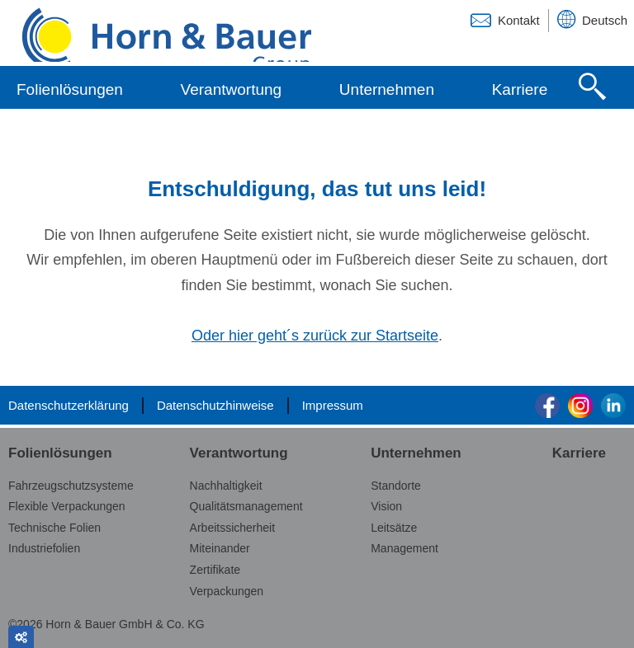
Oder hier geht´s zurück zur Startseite (315, 335)
